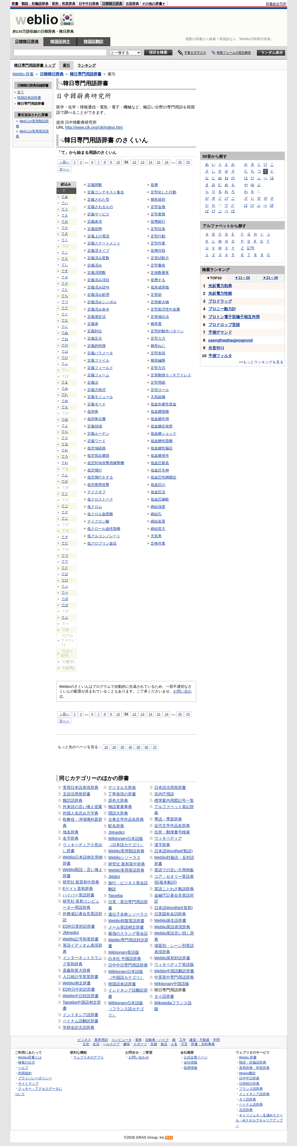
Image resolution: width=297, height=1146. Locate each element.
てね (64, 339)
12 (134, 162)
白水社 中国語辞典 (124, 958)
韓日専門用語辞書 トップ (35, 65)
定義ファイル (98, 360)
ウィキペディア (168, 838)
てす (64, 271)
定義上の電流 (98, 236)
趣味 (126, 1044)
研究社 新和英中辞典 (126, 864)
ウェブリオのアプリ (88, 1057)
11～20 (242, 278)
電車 (138, 1040)
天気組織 (158, 397)
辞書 (15, 3)
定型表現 (158, 353)
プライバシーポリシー (35, 1078)
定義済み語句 (98, 287)
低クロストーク (100, 499)
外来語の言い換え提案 (82, 806)
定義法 (92, 382)
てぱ (64, 605)
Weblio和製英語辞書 (126, 920)
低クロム (94, 507)
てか (64, 228)
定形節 (156, 294)
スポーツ (140, 1044)
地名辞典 (71, 832)
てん (64, 475)
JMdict (114, 876)
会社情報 (190, 1062)
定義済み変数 (98, 258)
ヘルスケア (111, 1044)
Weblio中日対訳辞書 (81, 996)
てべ (64, 593)
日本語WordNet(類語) (173, 851)
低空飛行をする (100, 477)
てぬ (64, 333)
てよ (64, 426)
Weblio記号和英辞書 (81, 939)
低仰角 (92, 411)
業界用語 (101, 1040)
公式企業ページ (195, 1057)
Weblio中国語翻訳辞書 (174, 971)
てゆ (64, 420)
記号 (250, 248)
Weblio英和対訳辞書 (172, 958)
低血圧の (158, 485)
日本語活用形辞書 (170, 787)
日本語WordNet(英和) (173, 907)
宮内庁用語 (164, 794)
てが (64, 481)
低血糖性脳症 (162, 448)
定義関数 (94, 185)
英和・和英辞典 (63, 3)
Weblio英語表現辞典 (172, 927)
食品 (164, 1044)
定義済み (94, 265)
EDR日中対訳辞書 (79, 989)
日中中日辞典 (89, 3)
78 (180, 162)
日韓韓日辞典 (112, 3)
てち (64, 296)
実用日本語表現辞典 (80, 787)
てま (64, 382)
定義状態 (94, 229)
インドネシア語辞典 (254, 1094)
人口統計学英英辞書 (80, 976)
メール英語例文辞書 (126, 927)
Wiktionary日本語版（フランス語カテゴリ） (126, 1009)
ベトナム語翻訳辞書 (80, 1021)
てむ (64, 395)
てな (64, 320)
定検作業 (158, 543)
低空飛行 (94, 470)
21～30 (270, 278)
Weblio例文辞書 (77, 983)
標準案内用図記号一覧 (174, 800)
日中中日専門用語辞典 (128, 965)
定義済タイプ (98, 250)
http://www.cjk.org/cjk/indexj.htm (94, 127)
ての (64, 345)
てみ (64, 388)
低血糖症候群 (162, 426)
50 (138, 747)
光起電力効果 (220, 285)
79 (188, 162)
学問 (216, 1040)
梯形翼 (156, 324)
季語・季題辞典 (168, 819)
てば (64, 574)
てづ (64, 556)
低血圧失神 (160, 470)
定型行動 (158, 236)
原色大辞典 (118, 800)
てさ (64, 259)
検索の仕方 (26, 1062)
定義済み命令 (98, 309)
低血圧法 (158, 492)
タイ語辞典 (247, 1099)
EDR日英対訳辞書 (79, 926)
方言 (184, 1044)
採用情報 (190, 1067)
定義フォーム (98, 375)
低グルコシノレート (103, 536)
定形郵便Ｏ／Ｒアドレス (171, 375)
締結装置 (158, 521)
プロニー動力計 (222, 309)
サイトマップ (28, 1083)
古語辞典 (132, 3)
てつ (64, 302)
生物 (153, 1044)
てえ (64, 215)
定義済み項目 (98, 280)
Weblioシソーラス (124, 857)
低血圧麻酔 (160, 499)
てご (64, 506)
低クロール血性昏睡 (103, 529)
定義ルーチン (98, 433)
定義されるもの (100, 207)
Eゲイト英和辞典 (78, 888)
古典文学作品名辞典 (126, 819)
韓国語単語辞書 (122, 984)
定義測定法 (96, 317)
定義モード (96, 404)
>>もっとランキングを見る (261, 362)
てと (64, 314)
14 (150, 162)
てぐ (64, 494)
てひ (64, 358)
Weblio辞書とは (30, 1057)
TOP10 (214, 278)
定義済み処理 (98, 294)
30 (122, 747)
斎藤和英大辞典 (76, 970)
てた (64, 290)
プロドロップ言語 (224, 324)
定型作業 (158, 243)
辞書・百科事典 (203, 1044)
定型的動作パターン (167, 331)
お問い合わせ (139, 1057)
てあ (64, 197)
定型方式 (158, 368)
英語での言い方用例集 (174, 870)
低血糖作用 (160, 419)
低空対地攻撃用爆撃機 (105, 463)
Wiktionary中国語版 (171, 983)
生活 (96, 1044)
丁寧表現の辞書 (122, 794)
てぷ (64, 617)
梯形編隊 (158, 360)
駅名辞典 (116, 826)
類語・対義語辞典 (35, 3)
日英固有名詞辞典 (170, 914)
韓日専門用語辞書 (85, 74)
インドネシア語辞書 (80, 1014)
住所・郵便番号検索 (172, 832)
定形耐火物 (160, 302)
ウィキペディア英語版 (174, 964)
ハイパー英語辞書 (78, 895)
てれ (64, 450)
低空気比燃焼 (98, 455)
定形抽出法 (160, 317)
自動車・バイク (157, 1040)
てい (64, 203)
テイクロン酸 (98, 521)
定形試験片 (160, 258)
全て (20, 92)
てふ (64, 364)
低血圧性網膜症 (163, 477)
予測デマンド (220, 332)
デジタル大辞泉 (122, 787)
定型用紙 (158, 382)
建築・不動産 (199, 1040)
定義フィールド (100, 368)
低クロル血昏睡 (100, 514)
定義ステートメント (103, 243)
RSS (169, 1137)
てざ (64, 512)
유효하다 (216, 348)
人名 (174, 1044)
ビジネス (84, 1040)
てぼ (64, 599)
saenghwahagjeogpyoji (230, 340)
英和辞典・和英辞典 (254, 1067)
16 (166, 162)
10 (118, 162)
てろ (64, 457)
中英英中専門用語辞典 (174, 977)
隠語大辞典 (118, 813)
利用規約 (25, 1073)
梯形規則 (158, 199)
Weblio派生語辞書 (170, 920)
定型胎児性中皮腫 (165, 309)
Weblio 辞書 (23, 74)
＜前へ (64, 162)
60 (146, 747)
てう (64, 209)
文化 (86, 1044)
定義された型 (98, 199)
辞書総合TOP (276, 4)
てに (64, 327)
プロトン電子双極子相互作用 (234, 317)
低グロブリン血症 (102, 543)
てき (64, 234)
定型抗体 (158, 229)
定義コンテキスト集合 (105, 192)
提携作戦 (158, 250)
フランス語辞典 (251, 1088)
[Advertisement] (184, 23)
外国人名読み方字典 (80, 813)
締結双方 (158, 529)
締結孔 (156, 514)
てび (64, 580)
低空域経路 (96, 448)
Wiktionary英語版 (123, 952)
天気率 (156, 536)
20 (114, 747)
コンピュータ (121, 1040)
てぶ (64, 586)
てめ (64, 401)
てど (64, 568)
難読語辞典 (73, 800)
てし (64, 265)
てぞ (64, 537)
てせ (64, 277)
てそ (64, 283)
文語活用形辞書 (76, 794)
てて (64, 308)
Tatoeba (115, 895)
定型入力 (158, 338)
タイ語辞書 (164, 996)
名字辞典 (71, 838)
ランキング (86, 65)
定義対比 (94, 331)
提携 (154, 185)
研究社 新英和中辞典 (81, 882)
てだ (64, 543)
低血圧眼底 (160, 463)
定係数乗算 (160, 272)
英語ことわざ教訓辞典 (174, 889)
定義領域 (94, 426)
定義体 (92, 324)
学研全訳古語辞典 (78, 1027)
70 (155, 747)
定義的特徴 (96, 346)
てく (64, 240)
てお (64, 222)
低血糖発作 (160, 455)
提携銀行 (158, 221)
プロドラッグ (220, 301)
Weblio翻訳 (247, 1073)
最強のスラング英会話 (128, 933)
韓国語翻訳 (93, 41)
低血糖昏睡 (160, 411)
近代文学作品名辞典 (172, 825)
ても (64, 407)
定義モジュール (100, 397)
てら (64, 432)
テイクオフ (96, 492)
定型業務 (158, 214)
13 (142, 162)
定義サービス (98, 214)
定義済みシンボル (102, 302)
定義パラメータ (100, 353)
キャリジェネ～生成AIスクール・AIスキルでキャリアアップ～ (259, 1120)
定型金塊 (158, 207)
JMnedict (71, 932)
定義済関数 (96, 272)
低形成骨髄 (160, 287)
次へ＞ (64, 169)
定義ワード (96, 441)
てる (64, 444)
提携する (158, 280)
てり (64, 438)
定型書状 (158, 265)
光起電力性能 (220, 293)
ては (64, 351)
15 (159, 162)
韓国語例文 (60, 41)
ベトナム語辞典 (251, 1104)
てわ (64, 463)
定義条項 (94, 221)
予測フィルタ (220, 355)
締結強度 (158, 507)
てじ (64, 518)
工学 (182, 1040)
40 (130, 747)
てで (64, 562)
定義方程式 (96, 390)
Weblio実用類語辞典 (126, 851)
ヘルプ (23, 1067)
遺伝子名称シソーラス (128, 914)
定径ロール (160, 390)
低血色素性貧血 (163, 404)
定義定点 (94, 338)
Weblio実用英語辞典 (126, 870)
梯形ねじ (158, 346)
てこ (64, 252)
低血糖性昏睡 (162, 441)
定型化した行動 (163, 192)
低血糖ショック (163, 433)
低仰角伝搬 (96, 419)
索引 (66, 65)
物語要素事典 (120, 806)
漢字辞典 (162, 844)
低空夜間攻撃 (98, 485)
